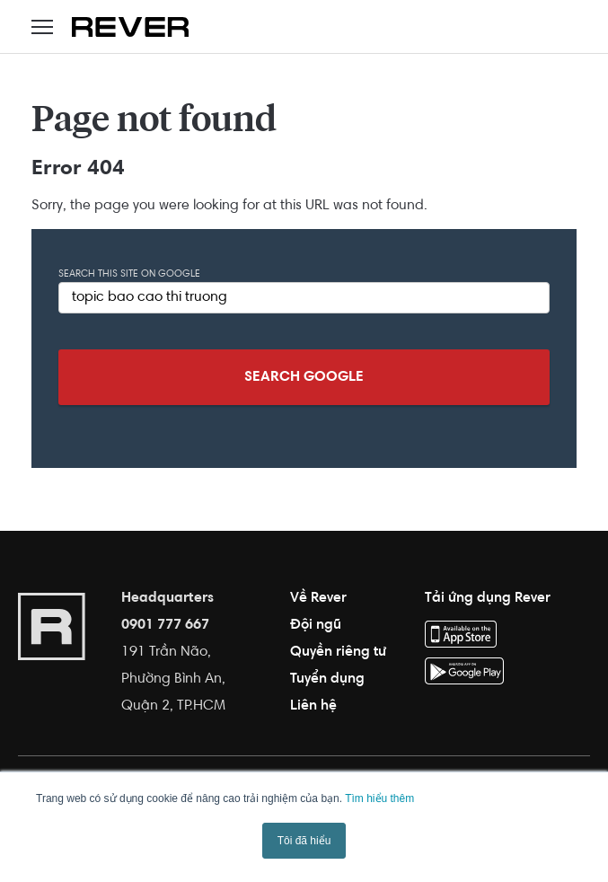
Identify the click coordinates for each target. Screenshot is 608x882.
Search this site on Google (129, 274)
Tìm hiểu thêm (379, 798)
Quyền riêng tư (338, 652)
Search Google (304, 377)
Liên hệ (313, 706)
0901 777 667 (165, 625)
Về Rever (318, 598)
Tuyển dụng (327, 679)
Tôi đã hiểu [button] (304, 840)
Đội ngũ (315, 625)
